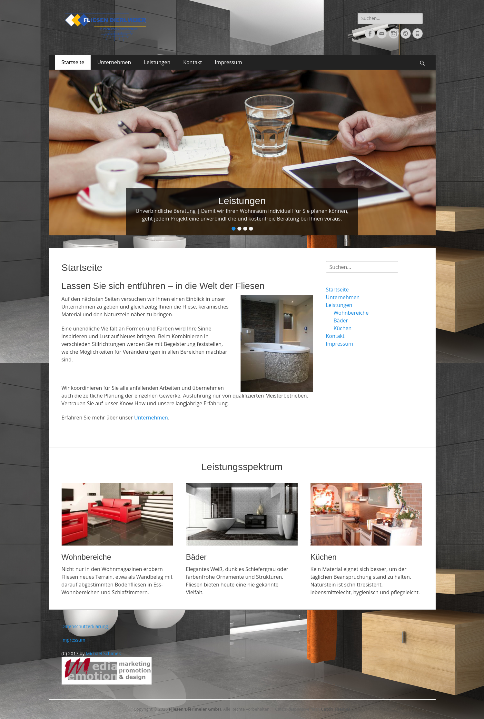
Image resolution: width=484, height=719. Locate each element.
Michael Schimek (103, 653)
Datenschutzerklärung (85, 626)
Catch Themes (336, 709)
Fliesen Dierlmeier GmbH (195, 709)
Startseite (73, 62)
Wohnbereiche (351, 312)
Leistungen (157, 62)
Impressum (228, 62)
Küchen (343, 328)
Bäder (341, 320)
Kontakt (192, 62)
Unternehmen (114, 62)
